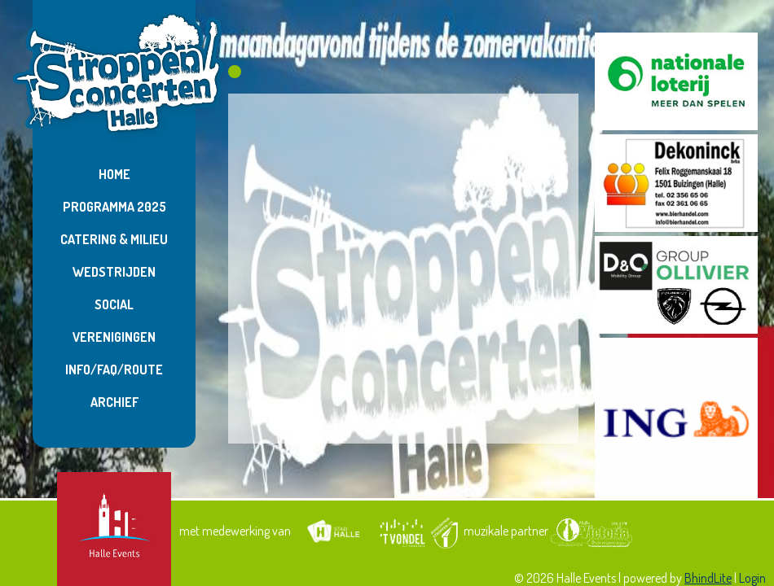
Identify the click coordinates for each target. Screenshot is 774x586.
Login (752, 578)
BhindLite (708, 578)
